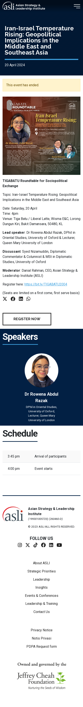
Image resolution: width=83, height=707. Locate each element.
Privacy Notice (42, 630)
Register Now (27, 319)
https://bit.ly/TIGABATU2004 (45, 284)
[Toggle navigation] (77, 5)
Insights (41, 587)
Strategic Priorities (41, 571)
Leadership (41, 579)
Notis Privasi (41, 638)
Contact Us (41, 612)
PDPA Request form (41, 646)
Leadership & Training (41, 604)
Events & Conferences (41, 596)
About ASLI (41, 563)
